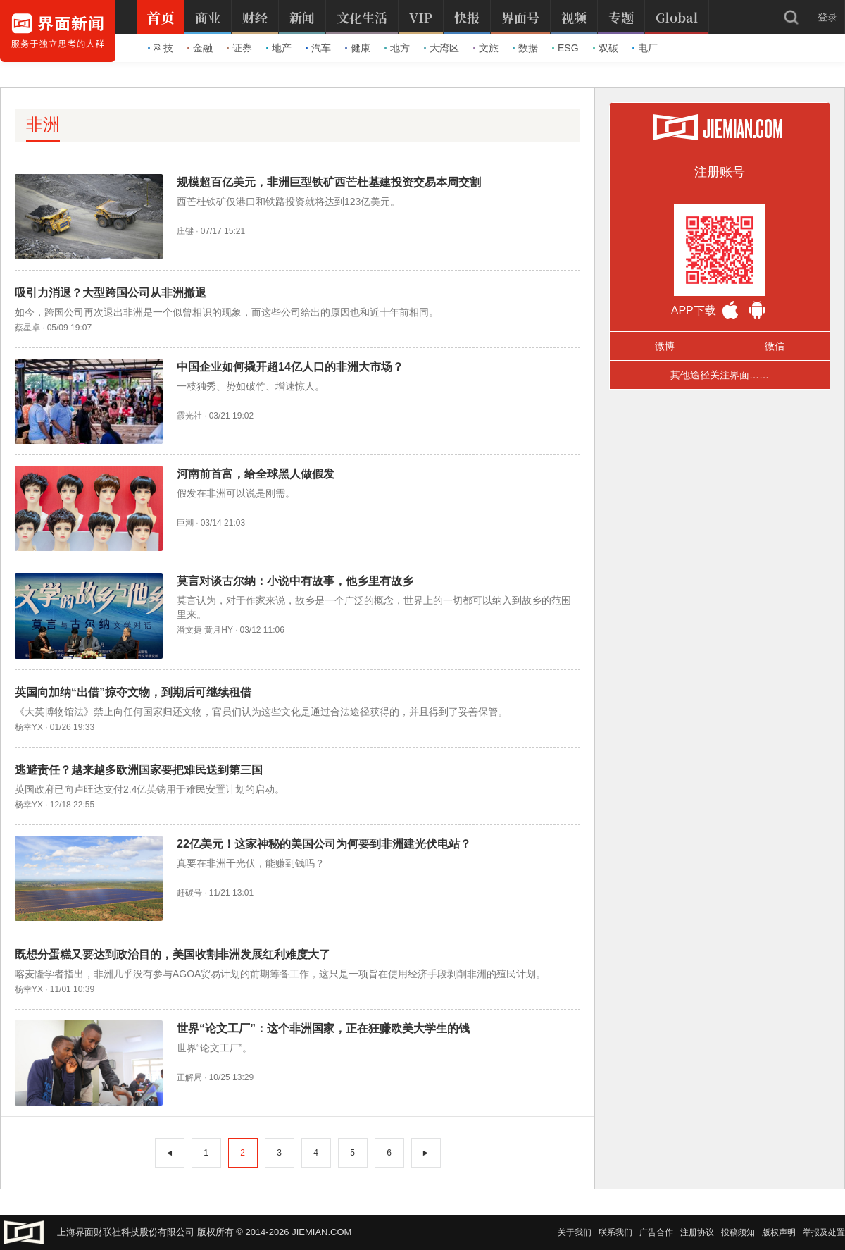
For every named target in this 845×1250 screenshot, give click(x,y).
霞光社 (189, 416)
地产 (279, 48)
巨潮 (185, 523)
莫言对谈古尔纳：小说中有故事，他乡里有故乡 (295, 581)
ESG (565, 48)
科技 (160, 48)
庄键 (185, 231)
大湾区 (441, 48)
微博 (665, 346)
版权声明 (779, 1232)
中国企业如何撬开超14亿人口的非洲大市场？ (290, 367)
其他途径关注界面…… (719, 374)
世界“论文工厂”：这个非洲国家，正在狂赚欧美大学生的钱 (323, 1028)
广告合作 (656, 1232)
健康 (357, 48)
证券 (239, 48)
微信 (774, 346)
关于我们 (575, 1232)
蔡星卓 (27, 328)
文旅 (486, 48)
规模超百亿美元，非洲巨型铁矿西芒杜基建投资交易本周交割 (329, 182)
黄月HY (218, 630)
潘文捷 (189, 630)
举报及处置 (824, 1232)
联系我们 (615, 1232)
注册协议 (697, 1232)
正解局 (189, 1077)
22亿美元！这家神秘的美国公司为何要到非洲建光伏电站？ (324, 844)
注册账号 (719, 172)
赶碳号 (189, 893)
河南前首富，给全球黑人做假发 (255, 474)
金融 (200, 48)
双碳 (605, 48)
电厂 (645, 48)
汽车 (318, 48)
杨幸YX (29, 727)
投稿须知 (738, 1232)
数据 (525, 48)
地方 (397, 48)
